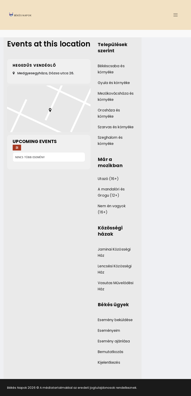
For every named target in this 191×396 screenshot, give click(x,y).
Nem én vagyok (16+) (111, 209)
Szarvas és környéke (116, 127)
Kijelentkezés (109, 362)
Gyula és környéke (114, 82)
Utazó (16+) (108, 178)
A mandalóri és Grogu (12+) (111, 192)
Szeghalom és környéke (110, 140)
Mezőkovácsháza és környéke (116, 96)
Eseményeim (109, 330)
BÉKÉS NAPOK (22, 15)
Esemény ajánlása (114, 341)
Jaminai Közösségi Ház (114, 252)
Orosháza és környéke (109, 113)
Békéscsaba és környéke (111, 69)
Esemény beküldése (115, 319)
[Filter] (17, 147)
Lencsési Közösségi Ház (114, 269)
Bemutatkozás (110, 351)
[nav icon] (175, 14)
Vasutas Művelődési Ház (115, 286)
